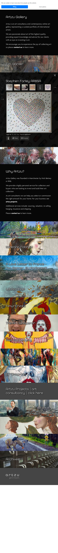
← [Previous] (2, 94)
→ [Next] (2, 99)
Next (53, 87)
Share (15, 138)
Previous (4, 87)
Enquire (24, 138)
